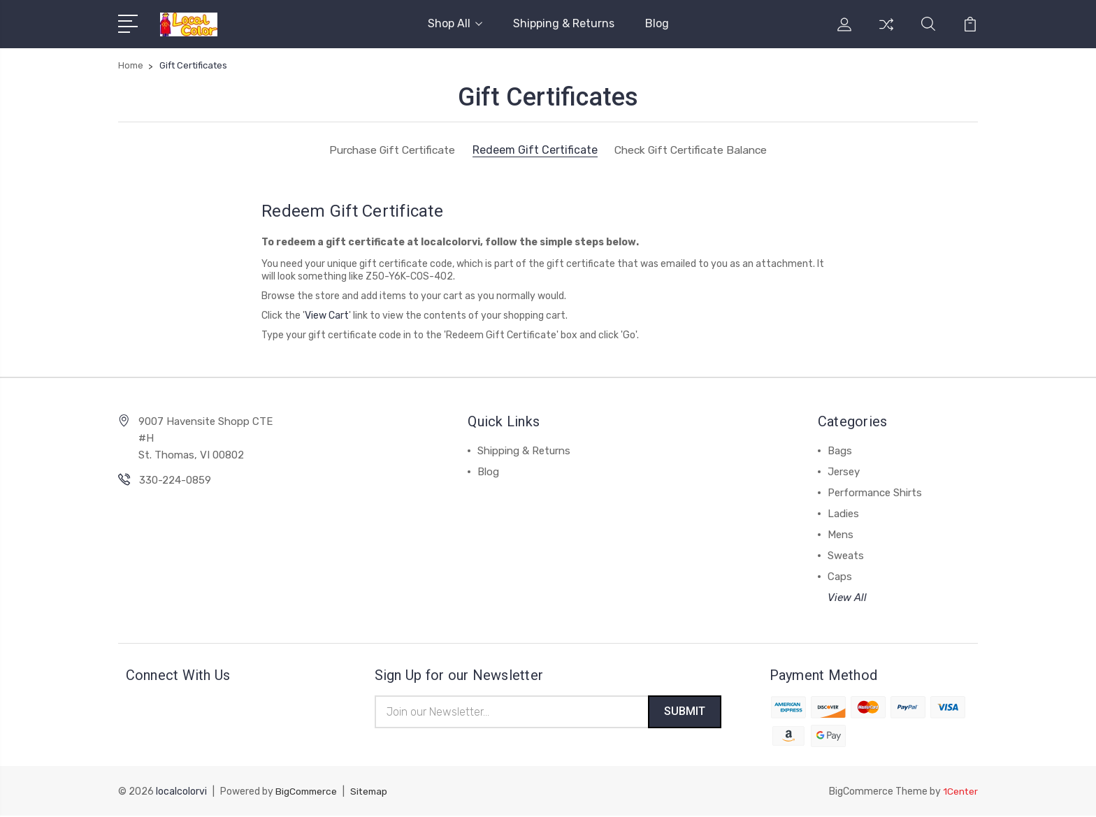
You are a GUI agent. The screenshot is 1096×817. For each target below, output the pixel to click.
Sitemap (372, 793)
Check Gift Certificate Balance (694, 150)
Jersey (844, 471)
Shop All (455, 23)
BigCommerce (307, 793)
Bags (840, 450)
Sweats (846, 555)
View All (847, 597)
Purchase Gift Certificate (388, 150)
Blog (657, 23)
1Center (960, 793)
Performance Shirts (875, 492)
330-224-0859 (175, 480)
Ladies (843, 513)
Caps (840, 576)
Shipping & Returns (563, 23)
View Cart (327, 315)
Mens (840, 534)
